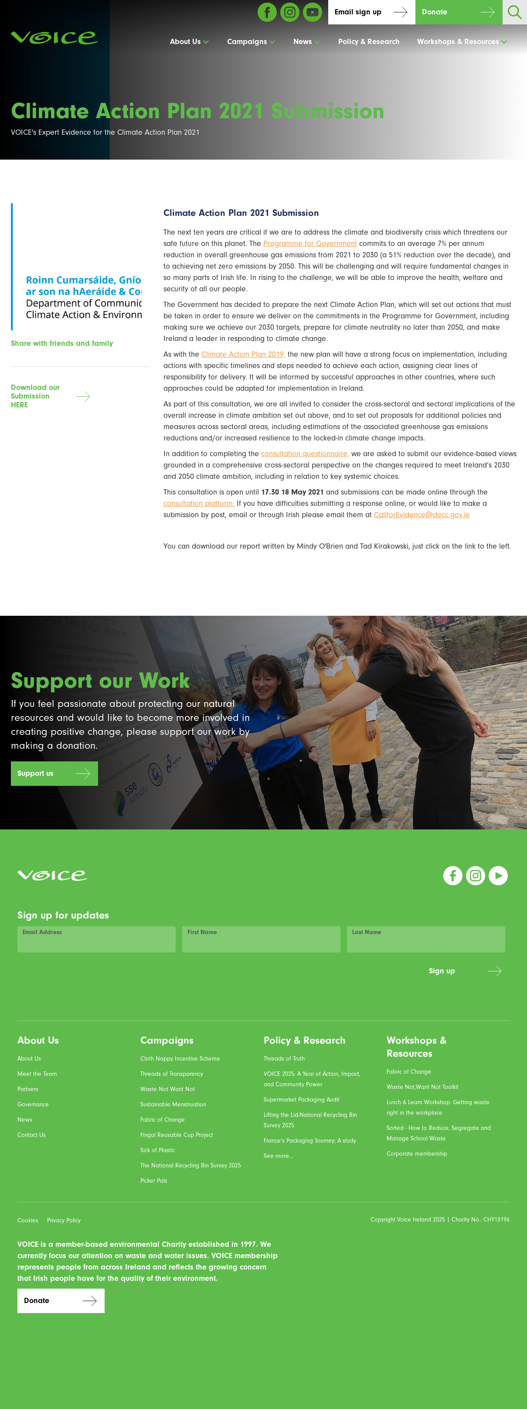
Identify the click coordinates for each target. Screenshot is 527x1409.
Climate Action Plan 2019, (243, 354)
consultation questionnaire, (305, 453)
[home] (54, 38)
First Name (202, 932)
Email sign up (358, 12)
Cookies (27, 1220)
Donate (434, 12)
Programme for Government (310, 243)
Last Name (366, 932)
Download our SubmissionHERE (35, 396)
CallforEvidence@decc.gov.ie (422, 514)
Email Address (42, 932)
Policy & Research (369, 41)
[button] (189, 42)
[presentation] (356, 976)
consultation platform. (199, 503)
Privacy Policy (64, 1220)
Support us (35, 773)
